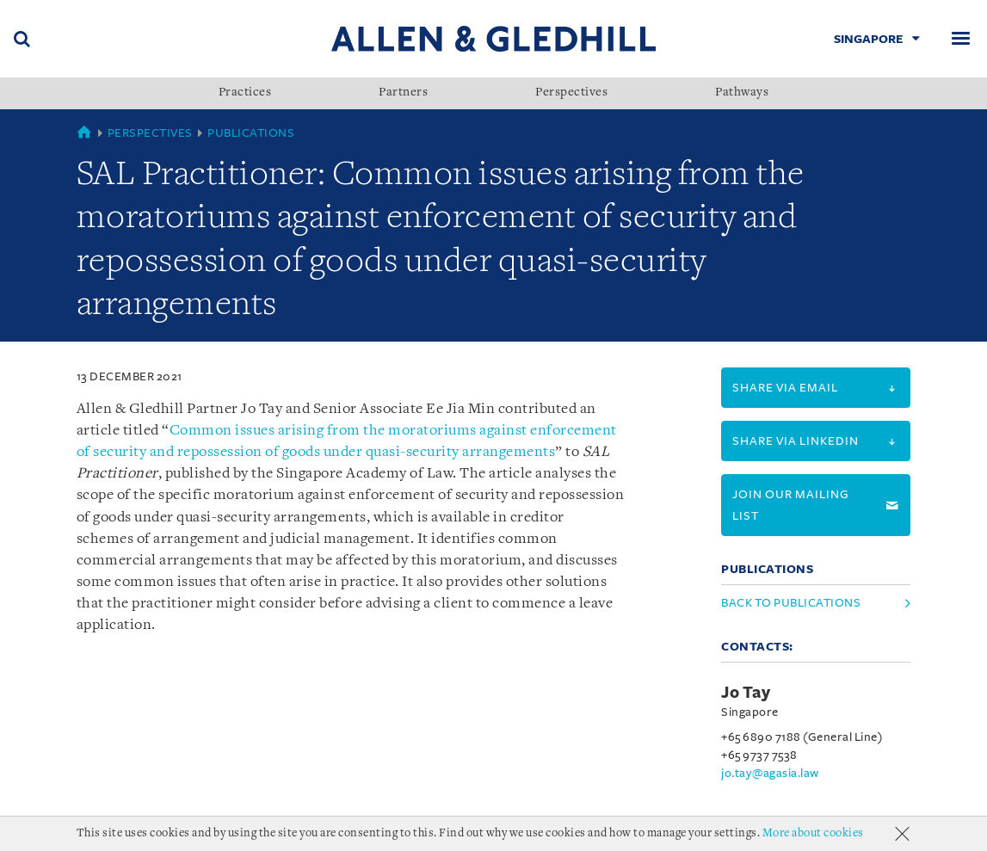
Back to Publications (791, 602)
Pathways (741, 93)
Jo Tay (745, 692)
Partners (403, 93)
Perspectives (571, 93)
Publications (250, 132)
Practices (245, 93)
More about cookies (813, 833)
